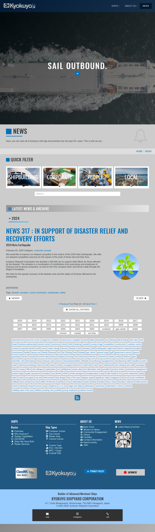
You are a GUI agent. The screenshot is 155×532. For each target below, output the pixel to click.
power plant (77, 369)
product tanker (118, 369)
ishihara (126, 357)
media (59, 365)
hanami (25, 357)
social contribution (38, 292)
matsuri (40, 365)
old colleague (38, 369)
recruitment (56, 373)
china (64, 344)
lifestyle (85, 361)
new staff (130, 365)
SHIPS (115, 6)
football (82, 352)
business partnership (27, 344)
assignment (46, 340)
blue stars (134, 340)
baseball (100, 340)
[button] (77, 73)
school (21, 378)
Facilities (86, 437)
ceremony (56, 344)
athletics (56, 340)
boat (141, 340)
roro (120, 373)
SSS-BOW (18, 439)
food (75, 352)
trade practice (141, 382)
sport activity (25, 382)
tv (48, 386)
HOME (139, 151)
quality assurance (32, 373)
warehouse (100, 386)
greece (136, 352)
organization (50, 369)
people (48, 250)
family (44, 352)
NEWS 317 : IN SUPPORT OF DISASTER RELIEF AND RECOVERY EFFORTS (67, 234)
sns (126, 378)
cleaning (77, 344)
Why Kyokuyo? (20, 434)
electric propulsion (125, 348)
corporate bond (27, 348)
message (67, 365)
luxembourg (95, 361)
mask (14, 365)
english (138, 348)
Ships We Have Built (22, 441)
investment (102, 357)
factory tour (36, 352)
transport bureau (34, 386)
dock (80, 348)
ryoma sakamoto (130, 373)
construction (120, 344)
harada (32, 357)
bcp (106, 340)
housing (69, 357)
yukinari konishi (86, 390)
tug (44, 386)
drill (93, 348)
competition (109, 344)
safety (63, 292)
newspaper (140, 365)
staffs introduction (48, 382)
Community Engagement (93, 432)
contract (15, 348)
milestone (77, 365)
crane (43, 348)
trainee (15, 386)
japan (133, 357)
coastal (86, 344)
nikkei (14, 369)
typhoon (53, 386)
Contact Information (91, 440)
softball (15, 382)
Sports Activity (88, 442)
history (53, 357)
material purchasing (26, 365)
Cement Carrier (54, 439)
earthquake (53, 292)
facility (27, 352)
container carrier (134, 344)
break (14, 344)
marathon (136, 361)
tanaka (101, 382)
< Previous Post (65, 304)
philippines (66, 369)
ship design (60, 378)
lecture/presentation (72, 361)
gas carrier (90, 352)
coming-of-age (96, 344)
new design (120, 365)
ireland (119, 357)
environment (17, 352)
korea (39, 361)
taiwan (94, 382)
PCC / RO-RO (54, 448)
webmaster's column (115, 386)
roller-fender (111, 373)
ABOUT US (130, 6)
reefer (65, 373)
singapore (115, 378)
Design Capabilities (22, 436)
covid (37, 348)
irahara (111, 357)
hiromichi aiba (43, 357)
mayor (52, 365)
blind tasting (123, 340)
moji (95, 365)
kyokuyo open (49, 361)
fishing (69, 352)
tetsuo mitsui (111, 382)
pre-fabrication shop (92, 369)
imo (76, 357)
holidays (61, 357)
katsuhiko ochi (18, 361)
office (28, 369)
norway (22, 369)
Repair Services (20, 444)
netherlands (109, 365)
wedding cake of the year (23, 390)
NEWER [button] (14, 298)
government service (123, 352)
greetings (16, 357)
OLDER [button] (141, 298)
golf (111, 352)
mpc (100, 365)
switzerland (77, 382)
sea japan (29, 378)
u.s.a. (61, 386)
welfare (38, 390)
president (106, 369)
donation (24, 292)
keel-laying (30, 361)
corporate (38, 250)
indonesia (83, 357)
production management (136, 369)
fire (58, 352)
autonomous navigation (71, 340)
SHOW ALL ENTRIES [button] (77, 309)
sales (14, 378)
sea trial (38, 378)
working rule (48, 390)
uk (66, 386)
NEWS (146, 6)
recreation (46, 373)
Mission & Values (90, 429)
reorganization (92, 373)
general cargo (103, 352)
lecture (59, 361)
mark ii (144, 361)
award (85, 340)
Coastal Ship (53, 453)
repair (102, 373)
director (64, 348)
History (85, 435)
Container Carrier (55, 431)
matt (46, 365)
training (23, 386)
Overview (17, 431)
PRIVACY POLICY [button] (95, 471)
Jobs (84, 445)
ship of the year (73, 378)
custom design (53, 348)
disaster (15, 292)
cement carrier (44, 344)
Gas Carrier (53, 434)
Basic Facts (87, 427)
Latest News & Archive (127, 427)
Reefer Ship (53, 436)
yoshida (58, 390)
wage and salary (76, 386)
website (128, 386)
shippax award (88, 378)
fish (63, 352)
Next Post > (91, 304)
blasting (113, 340)
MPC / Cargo (53, 450)
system (87, 382)
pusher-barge (18, 373)
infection (92, 357)
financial (52, 352)
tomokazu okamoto (126, 382)
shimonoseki (48, 378)
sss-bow (35, 382)
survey (68, 382)
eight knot (112, 348)
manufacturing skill (122, 361)
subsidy (60, 382)
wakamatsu (89, 386)
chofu (70, 344)
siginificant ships (103, 378)
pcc (58, 369)
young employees (70, 390)
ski (122, 378)
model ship (87, 365)
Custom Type (53, 445)
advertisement (18, 340)
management (107, 361)
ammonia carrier (33, 340)
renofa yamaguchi (77, 373)
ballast (92, 340)
